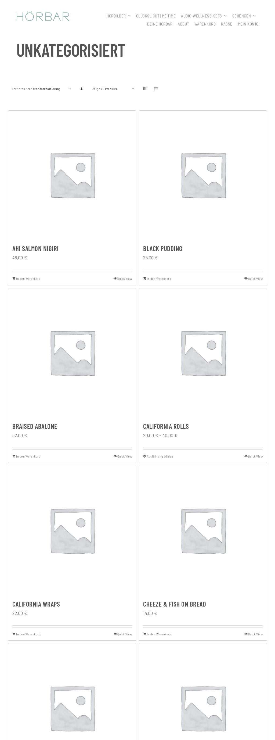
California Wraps (36, 604)
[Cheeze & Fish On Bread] (203, 530)
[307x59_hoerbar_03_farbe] (43, 13)
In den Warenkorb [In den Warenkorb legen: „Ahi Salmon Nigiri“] (28, 278)
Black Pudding (163, 248)
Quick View (124, 278)
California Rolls (166, 426)
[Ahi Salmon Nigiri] (72, 174)
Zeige (105, 88)
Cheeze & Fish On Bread (174, 604)
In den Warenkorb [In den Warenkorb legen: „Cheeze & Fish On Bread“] (159, 634)
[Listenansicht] (156, 89)
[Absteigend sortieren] (82, 88)
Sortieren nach (36, 88)
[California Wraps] (72, 530)
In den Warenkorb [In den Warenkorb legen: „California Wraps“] (28, 634)
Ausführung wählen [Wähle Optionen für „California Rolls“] (160, 456)
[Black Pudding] (203, 174)
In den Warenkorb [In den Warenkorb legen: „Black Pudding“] (159, 278)
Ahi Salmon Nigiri (35, 248)
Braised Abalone (34, 426)
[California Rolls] (203, 352)
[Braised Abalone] (72, 352)
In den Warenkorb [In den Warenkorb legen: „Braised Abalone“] (28, 456)
